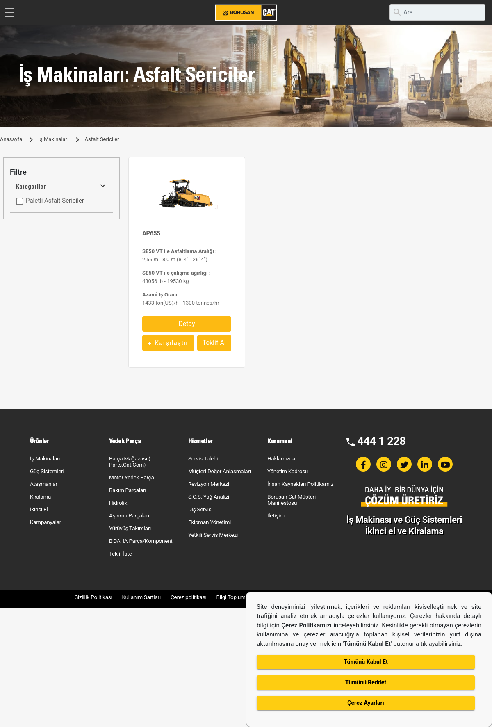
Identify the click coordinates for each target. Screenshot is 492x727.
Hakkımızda (281, 458)
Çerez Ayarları (365, 703)
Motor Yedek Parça (131, 477)
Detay (186, 324)
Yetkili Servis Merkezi (213, 534)
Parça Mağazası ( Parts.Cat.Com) (129, 461)
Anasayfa (11, 139)
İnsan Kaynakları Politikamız (300, 484)
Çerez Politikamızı (307, 625)
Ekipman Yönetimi (209, 522)
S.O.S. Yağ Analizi (208, 496)
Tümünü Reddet (365, 682)
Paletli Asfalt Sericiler (55, 200)
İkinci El (39, 509)
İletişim (276, 515)
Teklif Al (214, 342)
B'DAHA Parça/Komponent (141, 541)
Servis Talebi (203, 458)
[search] (437, 12)
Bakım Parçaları (127, 490)
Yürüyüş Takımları (130, 528)
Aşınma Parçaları (129, 515)
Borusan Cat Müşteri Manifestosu (291, 499)
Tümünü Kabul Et (365, 662)
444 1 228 (381, 441)
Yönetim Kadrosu (287, 471)
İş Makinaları (53, 139)
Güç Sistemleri (47, 471)
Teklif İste (120, 553)
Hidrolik (118, 502)
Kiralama (40, 496)
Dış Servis (200, 509)
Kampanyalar (45, 522)
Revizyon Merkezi (208, 484)
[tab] (61, 172)
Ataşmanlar (43, 484)
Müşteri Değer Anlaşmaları (219, 471)
